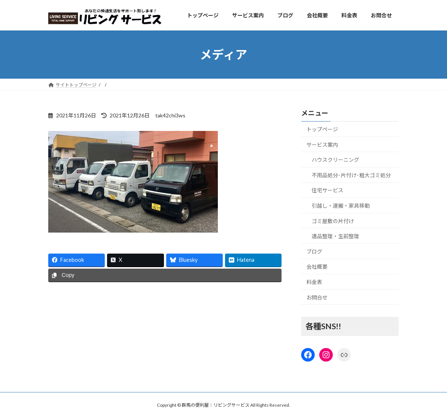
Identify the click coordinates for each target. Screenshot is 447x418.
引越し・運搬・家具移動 (341, 205)
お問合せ (317, 297)
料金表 (314, 282)
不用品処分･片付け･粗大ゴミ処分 (351, 175)
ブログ (314, 251)
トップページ (322, 129)
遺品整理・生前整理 (335, 236)
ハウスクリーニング (335, 160)
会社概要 (317, 267)
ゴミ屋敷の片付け (333, 221)
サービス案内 (322, 144)
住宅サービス (327, 190)
